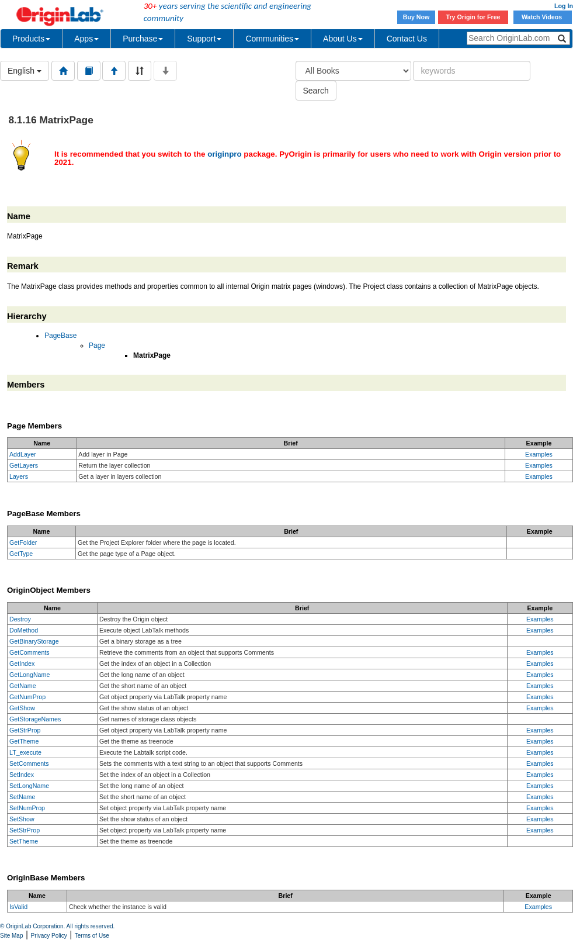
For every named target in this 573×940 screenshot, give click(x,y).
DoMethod (23, 630)
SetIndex (21, 774)
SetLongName (29, 785)
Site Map (11, 935)
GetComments (29, 652)
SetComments (29, 763)
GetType (21, 553)
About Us (343, 38)
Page (97, 345)
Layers (18, 476)
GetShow (22, 707)
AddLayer (22, 454)
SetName (22, 796)
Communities (272, 38)
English (24, 70)
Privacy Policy (49, 935)
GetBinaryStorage (34, 641)
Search (316, 90)
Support (204, 38)
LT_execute (25, 752)
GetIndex (21, 663)
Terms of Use (92, 935)
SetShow (21, 818)
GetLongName (29, 674)
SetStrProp (24, 830)
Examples (539, 454)
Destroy (20, 619)
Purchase (143, 38)
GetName (22, 685)
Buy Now (416, 16)
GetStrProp (24, 730)
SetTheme (23, 841)
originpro (224, 154)
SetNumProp (27, 807)
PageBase (60, 335)
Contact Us (407, 38)
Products (31, 38)
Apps (86, 38)
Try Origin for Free (473, 16)
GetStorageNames (35, 719)
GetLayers (23, 465)
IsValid (18, 906)
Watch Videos (543, 16)
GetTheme (24, 741)
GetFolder (23, 542)
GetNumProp (27, 696)
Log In (563, 5)
